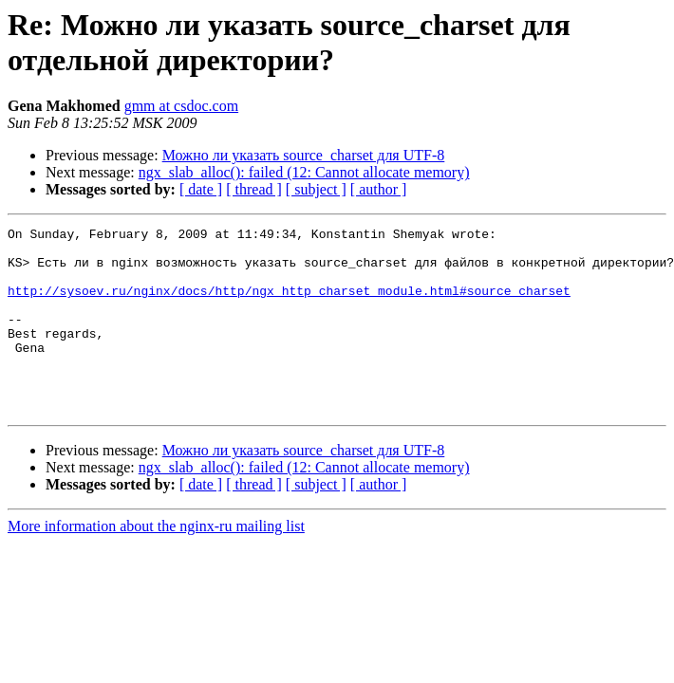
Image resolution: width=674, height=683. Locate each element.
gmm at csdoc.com (181, 106)
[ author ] (378, 189)
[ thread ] (254, 189)
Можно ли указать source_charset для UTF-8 (303, 155)
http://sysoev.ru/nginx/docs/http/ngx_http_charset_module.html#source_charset (289, 304)
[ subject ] (316, 189)
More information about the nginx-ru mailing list (156, 563)
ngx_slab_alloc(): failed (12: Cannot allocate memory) (304, 172)
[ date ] (200, 189)
